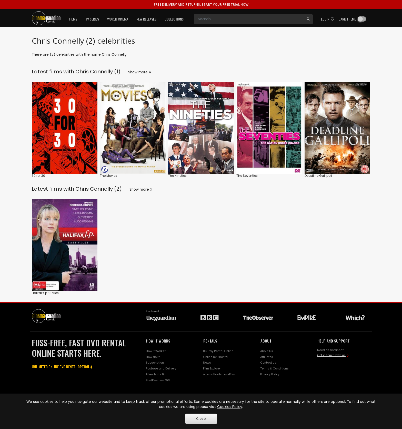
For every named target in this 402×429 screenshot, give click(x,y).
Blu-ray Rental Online (218, 351)
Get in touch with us (331, 355)
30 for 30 (38, 175)
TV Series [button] (92, 19)
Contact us (268, 362)
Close (201, 418)
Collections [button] (174, 19)
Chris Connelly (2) (98, 188)
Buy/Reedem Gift (158, 380)
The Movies (108, 175)
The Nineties (177, 175)
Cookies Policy (229, 406)
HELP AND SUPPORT (333, 341)
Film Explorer (212, 368)
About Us (266, 351)
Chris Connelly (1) (97, 71)
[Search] (249, 19)
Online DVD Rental (215, 357)
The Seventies (247, 175)
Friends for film (156, 374)
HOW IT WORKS (158, 341)
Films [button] (73, 19)
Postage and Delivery (161, 368)
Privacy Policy (269, 374)
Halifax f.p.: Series (45, 293)
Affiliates (266, 357)
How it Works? (156, 351)
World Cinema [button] (117, 19)
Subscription (155, 362)
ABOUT (266, 341)
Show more (139, 72)
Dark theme (347, 19)
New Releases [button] (146, 19)
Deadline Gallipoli (318, 175)
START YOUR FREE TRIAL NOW (201, 4)
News (207, 362)
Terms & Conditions (274, 368)
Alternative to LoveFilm (219, 374)
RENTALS (210, 341)
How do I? (153, 357)
